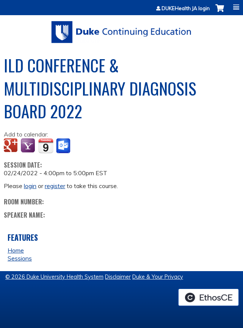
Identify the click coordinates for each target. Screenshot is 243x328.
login (30, 186)
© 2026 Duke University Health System (54, 276)
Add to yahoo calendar (28, 146)
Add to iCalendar (45, 145)
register (55, 186)
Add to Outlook (64, 146)
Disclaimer (118, 276)
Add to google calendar (11, 146)
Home (16, 250)
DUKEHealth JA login (185, 8)
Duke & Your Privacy (157, 276)
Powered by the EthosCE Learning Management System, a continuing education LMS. (208, 297)
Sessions (20, 258)
